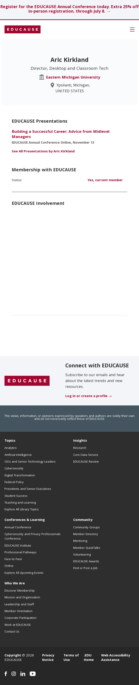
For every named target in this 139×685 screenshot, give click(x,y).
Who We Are (15, 584)
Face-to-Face (13, 559)
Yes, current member (105, 180)
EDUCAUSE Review (86, 461)
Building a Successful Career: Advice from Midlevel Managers (60, 134)
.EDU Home (89, 658)
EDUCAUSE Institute (18, 545)
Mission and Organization (22, 597)
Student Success (16, 496)
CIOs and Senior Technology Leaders (30, 461)
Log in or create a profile (86, 396)
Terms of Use (71, 658)
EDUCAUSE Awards (86, 561)
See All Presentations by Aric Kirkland (43, 152)
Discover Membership (20, 590)
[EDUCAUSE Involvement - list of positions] (69, 258)
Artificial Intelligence (18, 455)
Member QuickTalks (86, 548)
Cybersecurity (14, 468)
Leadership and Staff (19, 604)
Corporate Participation (20, 618)
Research (79, 448)
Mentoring (80, 541)
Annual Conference (18, 527)
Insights (80, 441)
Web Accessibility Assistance (115, 658)
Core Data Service (85, 455)
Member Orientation (18, 611)
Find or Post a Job (85, 568)
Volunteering (82, 554)
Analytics (11, 448)
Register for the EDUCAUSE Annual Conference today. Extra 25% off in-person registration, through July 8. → (69, 9)
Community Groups (86, 527)
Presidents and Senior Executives (28, 489)
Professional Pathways (20, 552)
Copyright (13, 656)
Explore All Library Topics (22, 509)
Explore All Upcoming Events (24, 573)
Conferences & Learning (25, 520)
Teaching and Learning (20, 502)
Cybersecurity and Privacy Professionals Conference (33, 536)
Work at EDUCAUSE (18, 625)
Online (9, 566)
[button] (132, 29)
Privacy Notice (48, 658)
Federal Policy (14, 482)
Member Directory (85, 534)
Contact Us (12, 631)
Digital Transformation (20, 475)
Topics (10, 441)
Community (82, 520)
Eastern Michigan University (73, 78)
